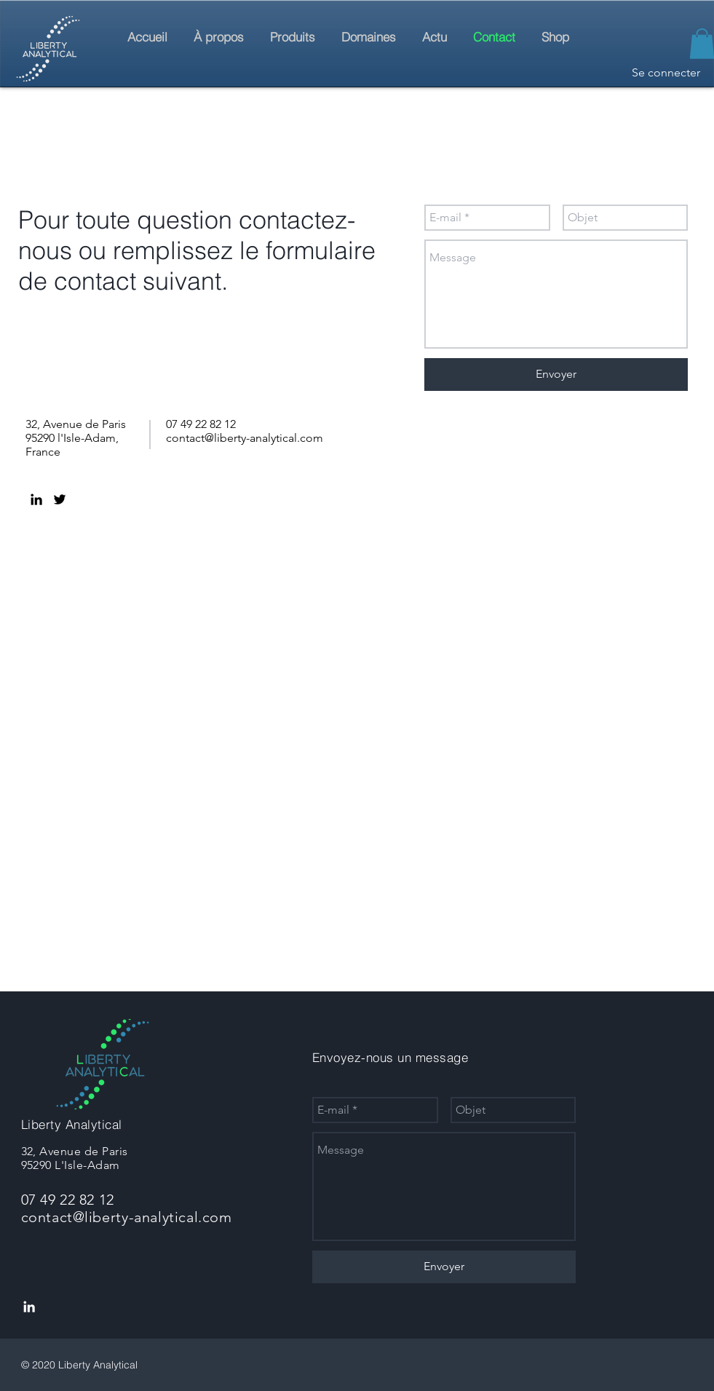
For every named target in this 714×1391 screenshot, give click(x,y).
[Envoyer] (556, 374)
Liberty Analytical (71, 1124)
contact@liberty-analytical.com (244, 438)
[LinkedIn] (36, 499)
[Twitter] (60, 499)
